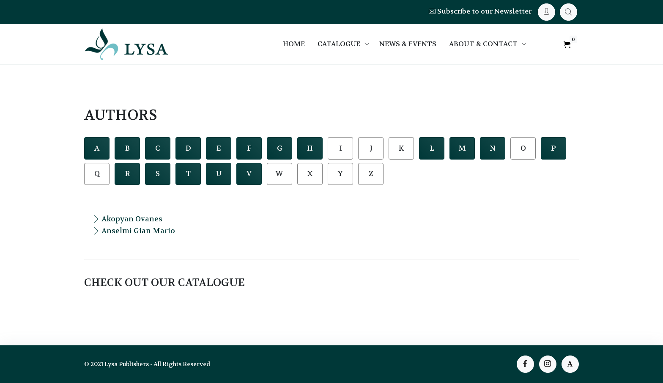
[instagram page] (547, 364)
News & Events (407, 43)
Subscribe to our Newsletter (480, 11)
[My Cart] (568, 12)
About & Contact (483, 43)
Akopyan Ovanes (127, 218)
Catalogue (339, 43)
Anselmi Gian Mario (134, 230)
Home (294, 43)
